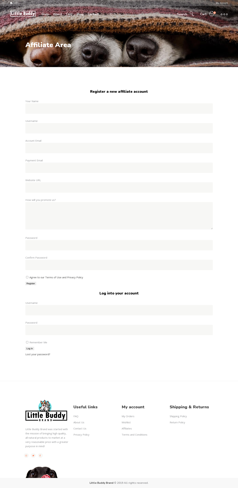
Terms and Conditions (134, 434)
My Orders (128, 416)
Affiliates (127, 428)
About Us (78, 422)
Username (31, 121)
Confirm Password (36, 257)
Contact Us (79, 428)
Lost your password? (37, 354)
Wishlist (126, 422)
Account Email (33, 140)
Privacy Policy (81, 434)
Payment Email (34, 160)
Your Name (32, 101)
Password (31, 237)
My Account (222, 2)
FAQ (75, 416)
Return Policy (177, 422)
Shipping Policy (178, 416)
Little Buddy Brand (101, 483)
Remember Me (36, 342)
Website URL (33, 180)
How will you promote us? (40, 200)
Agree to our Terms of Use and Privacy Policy (56, 277)
